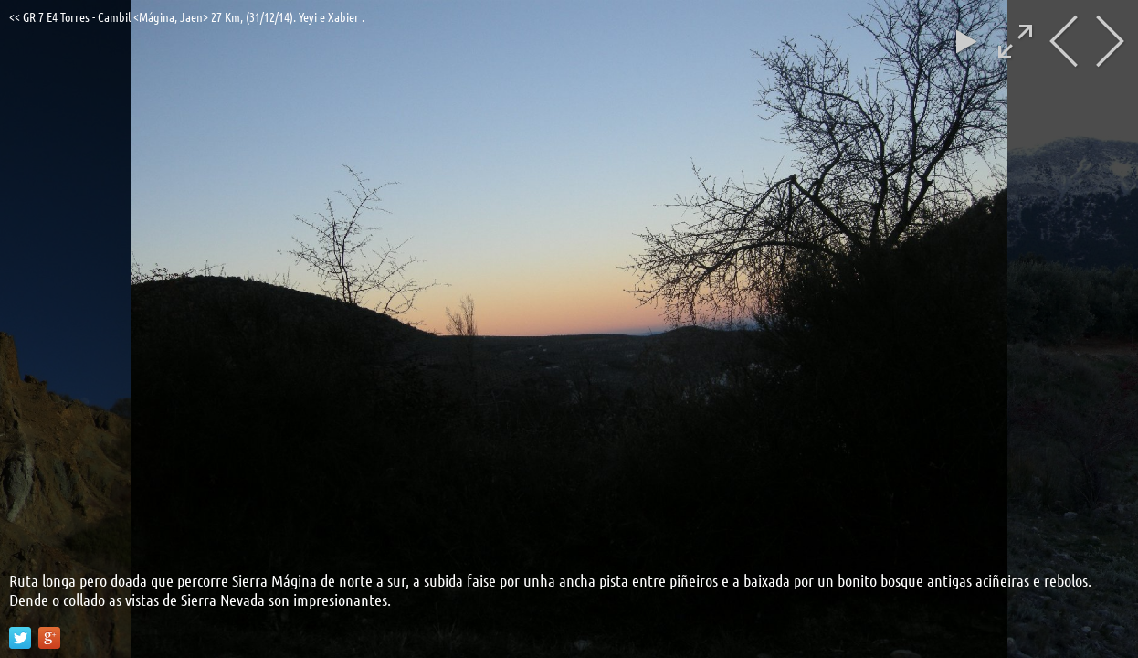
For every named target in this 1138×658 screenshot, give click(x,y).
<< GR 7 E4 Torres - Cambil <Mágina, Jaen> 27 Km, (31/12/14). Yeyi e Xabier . (186, 16)
